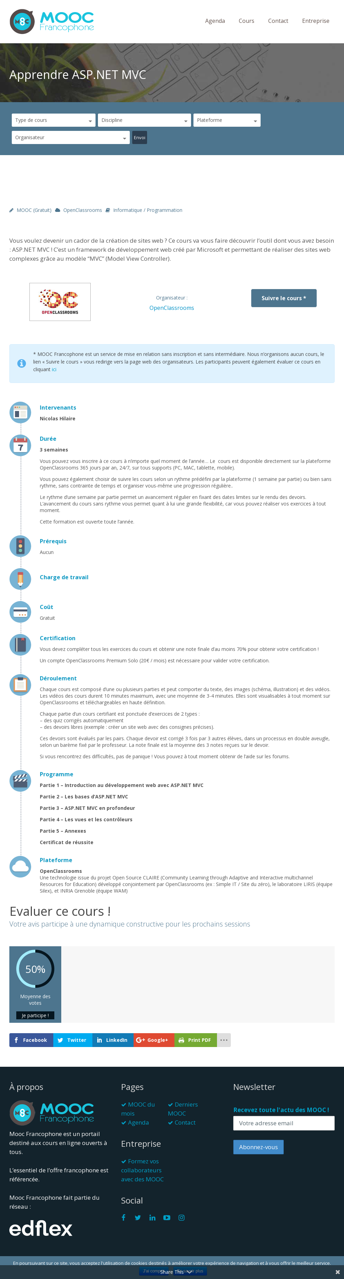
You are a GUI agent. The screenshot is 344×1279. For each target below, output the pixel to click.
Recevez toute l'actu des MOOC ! (281, 1110)
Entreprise (315, 21)
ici (54, 369)
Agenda (215, 21)
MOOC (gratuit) (34, 210)
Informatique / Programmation (147, 210)
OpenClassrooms (82, 210)
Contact (278, 21)
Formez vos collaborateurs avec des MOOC (142, 1170)
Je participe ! (35, 1015)
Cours (246, 21)
